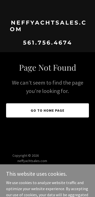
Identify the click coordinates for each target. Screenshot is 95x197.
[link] (47, 43)
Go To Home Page (47, 110)
